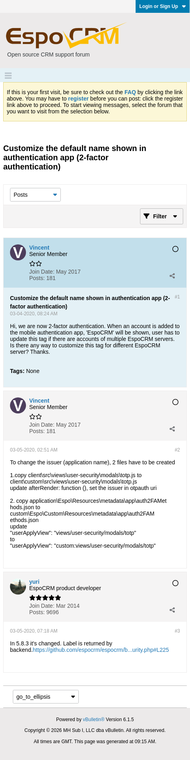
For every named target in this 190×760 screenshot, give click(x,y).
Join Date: (41, 271)
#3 (177, 631)
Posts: (37, 278)
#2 (177, 450)
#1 (177, 297)
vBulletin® (93, 719)
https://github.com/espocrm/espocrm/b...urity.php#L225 (101, 650)
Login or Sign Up (162, 6)
